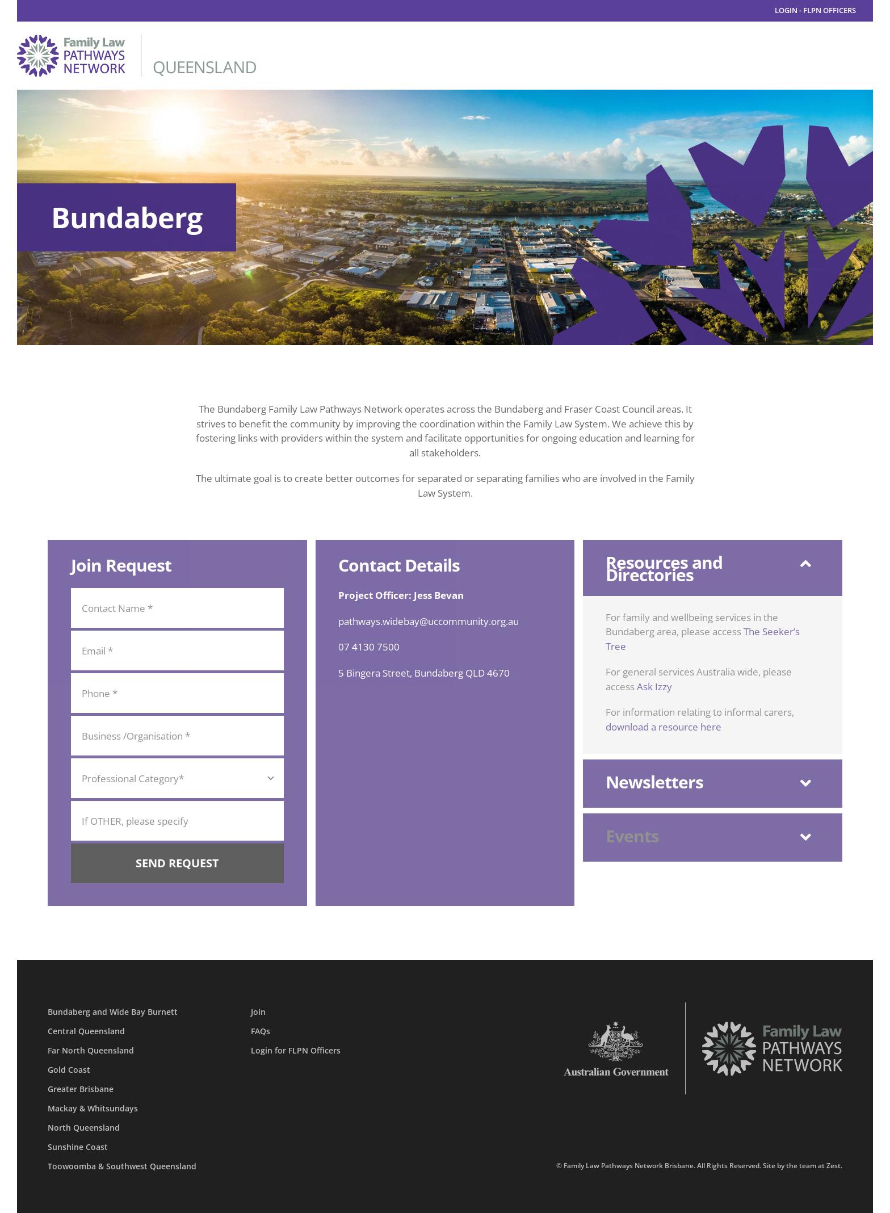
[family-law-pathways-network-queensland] (136, 39)
